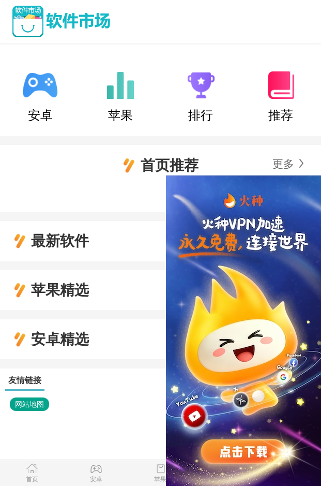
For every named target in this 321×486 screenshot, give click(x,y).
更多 (283, 164)
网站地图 (29, 404)
